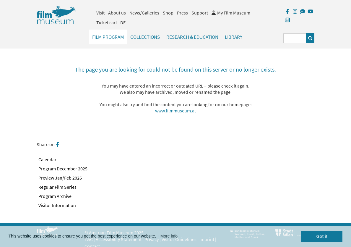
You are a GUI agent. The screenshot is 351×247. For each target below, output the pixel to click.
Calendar (47, 159)
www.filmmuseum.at (175, 111)
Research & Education (192, 37)
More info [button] (169, 236)
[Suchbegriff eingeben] (294, 38)
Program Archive (55, 196)
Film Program (108, 37)
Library (233, 37)
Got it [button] (321, 236)
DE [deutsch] (123, 22)
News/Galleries (144, 13)
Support (199, 13)
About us (117, 13)
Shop (168, 13)
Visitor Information (57, 205)
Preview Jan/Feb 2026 (60, 178)
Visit (100, 13)
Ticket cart (106, 22)
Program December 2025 (62, 169)
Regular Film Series (57, 187)
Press (182, 13)
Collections (145, 37)
